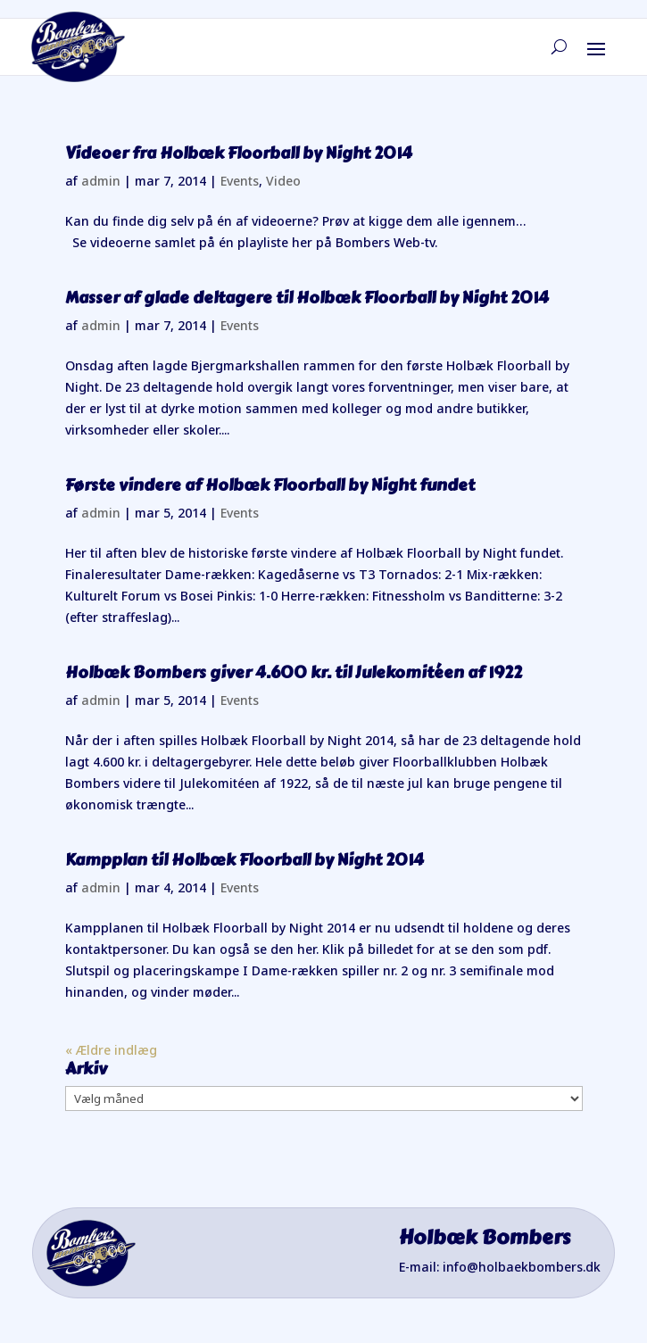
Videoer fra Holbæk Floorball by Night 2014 (238, 153)
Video (283, 180)
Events (239, 180)
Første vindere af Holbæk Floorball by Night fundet (270, 485)
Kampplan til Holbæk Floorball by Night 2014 (244, 860)
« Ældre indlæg (111, 1049)
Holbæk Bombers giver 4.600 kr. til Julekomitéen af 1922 (293, 672)
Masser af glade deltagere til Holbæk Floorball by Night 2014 (307, 298)
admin (100, 180)
